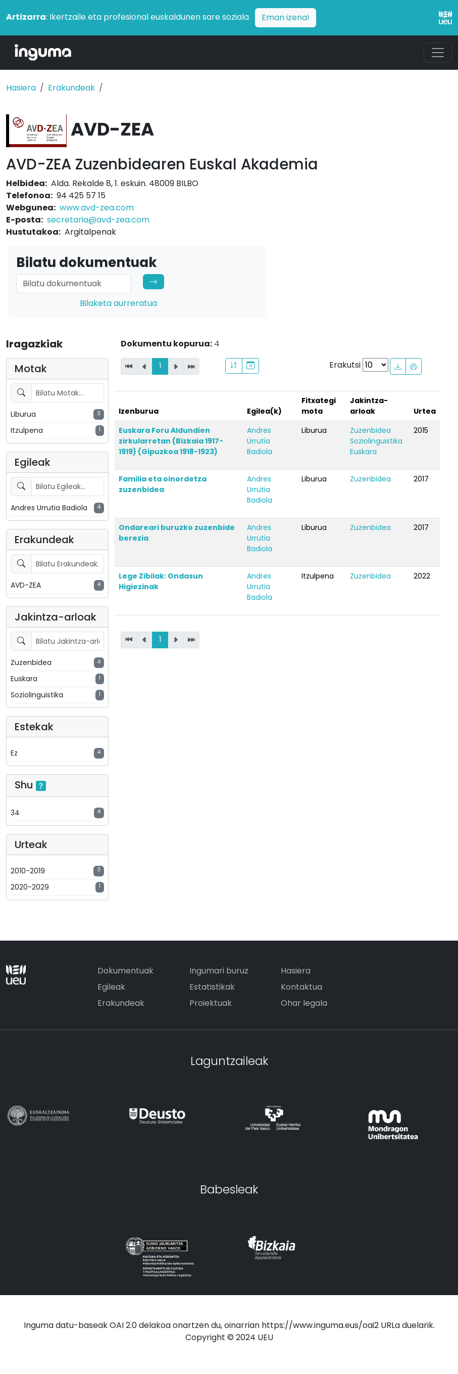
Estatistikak (212, 987)
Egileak (111, 987)
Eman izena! (286, 17)
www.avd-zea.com (97, 207)
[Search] (73, 283)
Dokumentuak (125, 971)
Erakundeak (71, 88)
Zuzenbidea (370, 430)
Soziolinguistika (376, 441)
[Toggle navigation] (438, 52)
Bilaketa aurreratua (118, 303)
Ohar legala (304, 1003)
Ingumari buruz (218, 971)
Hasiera (21, 88)
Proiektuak (210, 1003)
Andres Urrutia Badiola (259, 441)
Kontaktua (301, 987)
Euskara (363, 452)
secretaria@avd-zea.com (98, 220)
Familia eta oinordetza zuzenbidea (163, 484)
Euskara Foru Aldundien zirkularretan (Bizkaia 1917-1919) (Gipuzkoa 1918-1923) (171, 441)
